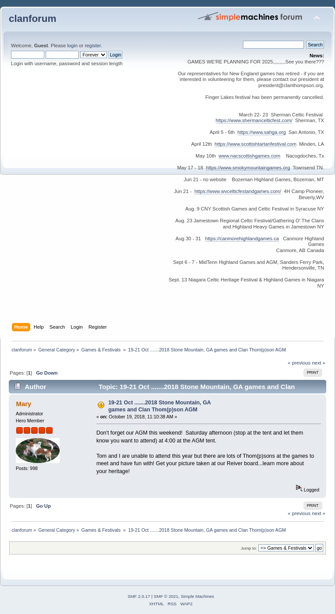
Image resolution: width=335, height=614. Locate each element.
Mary (23, 403)
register (93, 45)
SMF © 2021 (166, 596)
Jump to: (249, 548)
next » (318, 362)
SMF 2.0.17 (139, 596)
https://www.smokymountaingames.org (248, 167)
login (72, 45)
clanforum (33, 18)
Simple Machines (197, 596)
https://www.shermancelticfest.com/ (254, 120)
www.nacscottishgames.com (250, 155)
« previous (299, 362)
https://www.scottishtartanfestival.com (255, 144)
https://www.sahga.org (262, 132)
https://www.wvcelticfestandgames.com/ (237, 191)
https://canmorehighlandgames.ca (242, 238)
